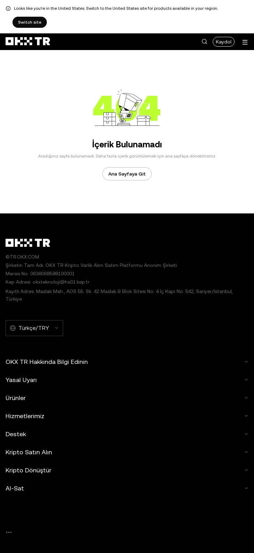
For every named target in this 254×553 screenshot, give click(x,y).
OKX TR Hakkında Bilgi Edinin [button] (127, 361)
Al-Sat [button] (127, 488)
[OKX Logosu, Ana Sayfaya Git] (28, 41)
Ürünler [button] (127, 397)
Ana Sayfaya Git (127, 174)
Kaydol (223, 41)
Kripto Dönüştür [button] (127, 470)
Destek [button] (127, 434)
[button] (204, 42)
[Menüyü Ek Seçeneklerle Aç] (245, 42)
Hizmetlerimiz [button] (127, 416)
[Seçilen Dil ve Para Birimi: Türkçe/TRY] (34, 328)
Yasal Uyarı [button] (127, 379)
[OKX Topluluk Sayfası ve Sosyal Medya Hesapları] (9, 532)
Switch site (29, 22)
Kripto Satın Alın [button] (127, 452)
